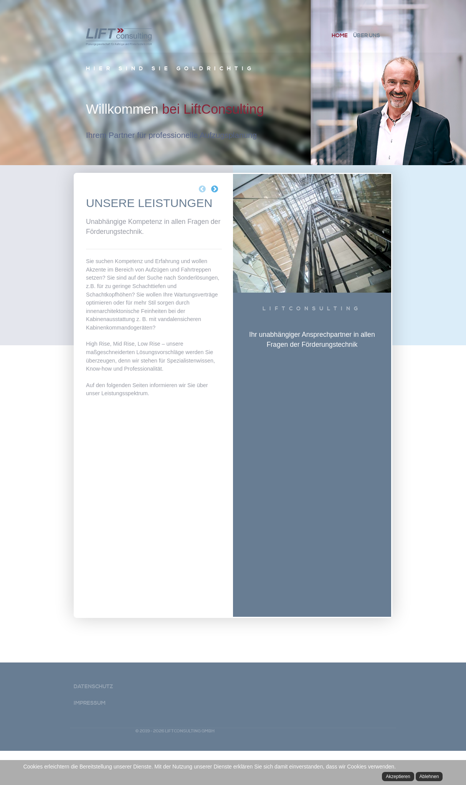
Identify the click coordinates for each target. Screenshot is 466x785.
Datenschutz (93, 720)
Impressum (90, 737)
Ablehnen (429, 776)
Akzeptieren (398, 776)
